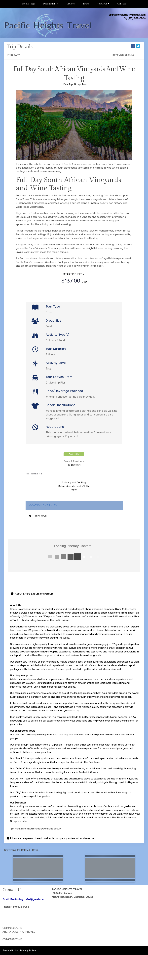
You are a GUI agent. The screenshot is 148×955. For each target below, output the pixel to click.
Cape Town (40, 516)
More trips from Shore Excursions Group (36, 828)
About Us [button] (102, 3)
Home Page (28, 3)
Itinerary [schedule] (13, 55)
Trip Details (20, 47)
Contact (121, 3)
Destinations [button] (50, 3)
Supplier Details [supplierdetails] (123, 55)
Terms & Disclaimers (74, 461)
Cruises (71, 3)
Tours (86, 3)
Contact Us (73, 454)
